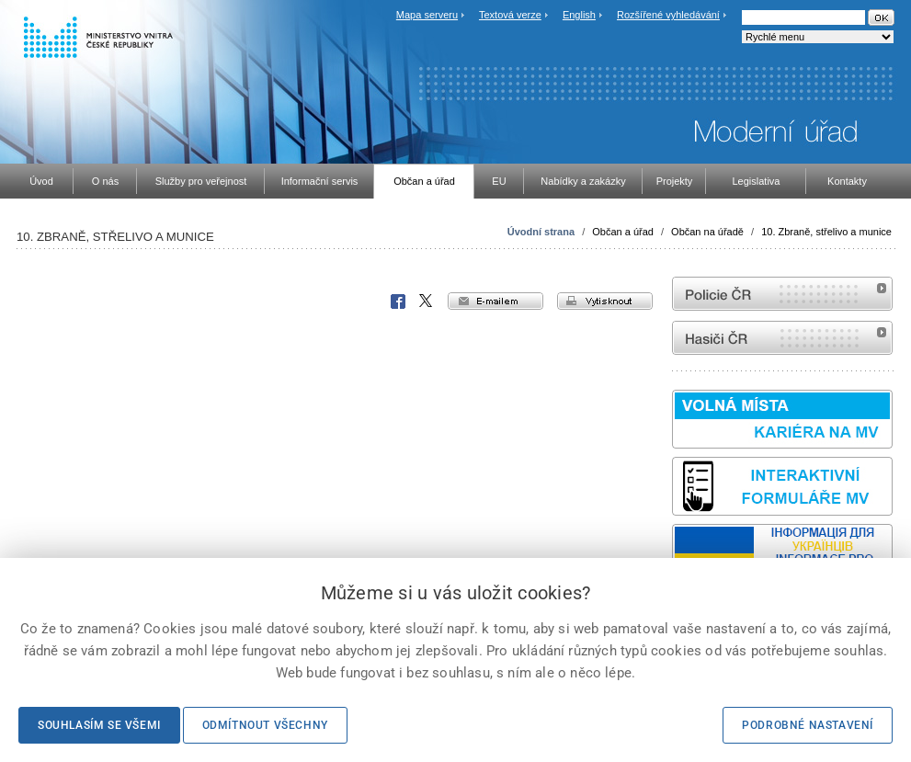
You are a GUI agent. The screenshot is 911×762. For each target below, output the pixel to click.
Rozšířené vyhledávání (668, 14)
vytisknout (605, 301)
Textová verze (510, 14)
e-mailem (495, 301)
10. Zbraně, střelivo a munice (826, 231)
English (579, 14)
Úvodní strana (541, 231)
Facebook (398, 301)
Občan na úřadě (707, 231)
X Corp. (426, 301)
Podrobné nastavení (807, 725)
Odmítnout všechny (265, 725)
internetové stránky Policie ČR (782, 294)
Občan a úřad (623, 231)
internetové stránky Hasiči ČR (782, 338)
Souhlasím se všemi (99, 725)
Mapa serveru (427, 14)
